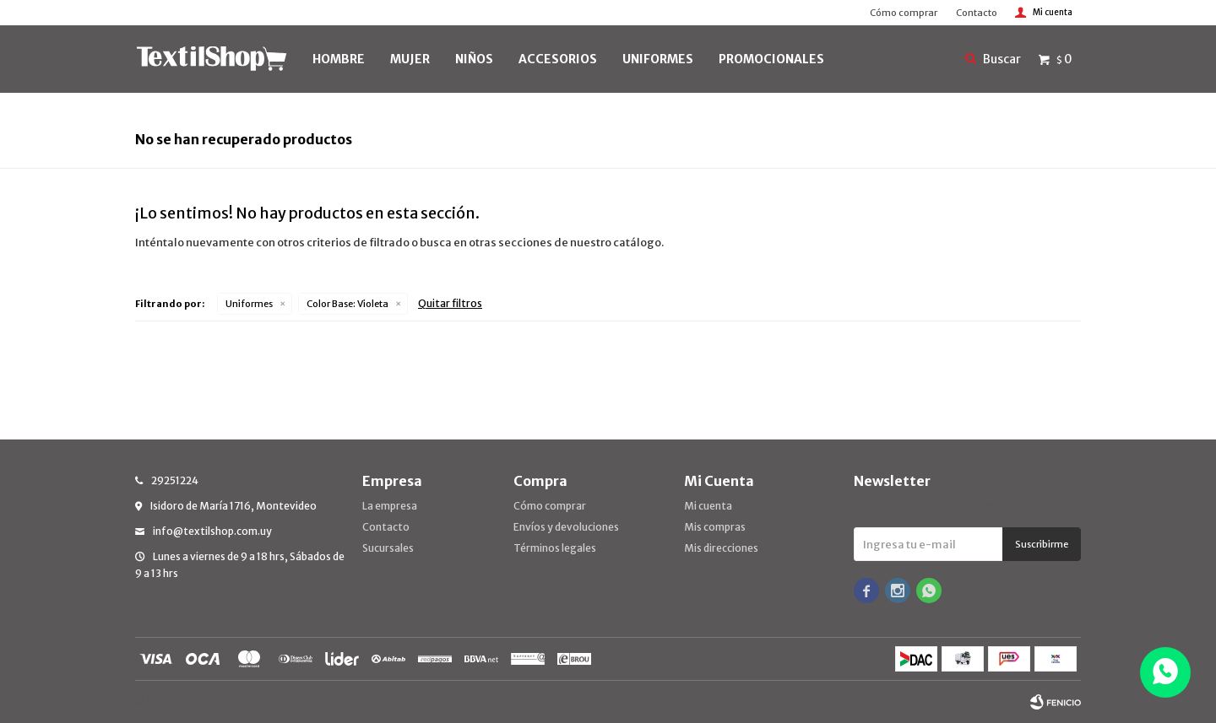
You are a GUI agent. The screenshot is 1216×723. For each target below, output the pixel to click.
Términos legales (554, 548)
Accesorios (557, 59)
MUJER (410, 59)
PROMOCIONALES (771, 59)
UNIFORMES (657, 59)
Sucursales (388, 548)
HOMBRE (338, 59)
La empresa (389, 505)
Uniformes (249, 304)
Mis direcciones (721, 548)
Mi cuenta (708, 505)
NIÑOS (474, 59)
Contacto (976, 13)
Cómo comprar (903, 13)
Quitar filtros (450, 303)
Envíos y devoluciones (566, 527)
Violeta (347, 304)
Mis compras (715, 527)
